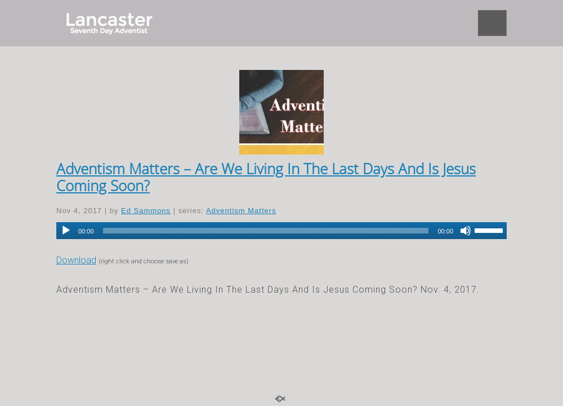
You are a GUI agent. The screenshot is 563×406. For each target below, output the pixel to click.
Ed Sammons (146, 210)
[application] (281, 230)
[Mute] (465, 230)
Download (76, 260)
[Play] (66, 230)
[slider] (266, 230)
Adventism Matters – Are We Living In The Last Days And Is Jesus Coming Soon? (266, 177)
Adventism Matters (241, 210)
